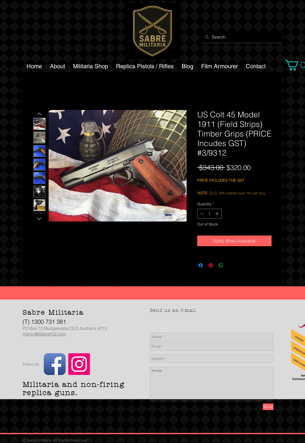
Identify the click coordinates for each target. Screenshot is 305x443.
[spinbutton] (209, 213)
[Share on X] (231, 265)
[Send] (268, 406)
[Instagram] (79, 364)
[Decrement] (201, 213)
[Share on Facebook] (200, 265)
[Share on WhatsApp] (221, 265)
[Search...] (242, 37)
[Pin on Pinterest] (211, 265)
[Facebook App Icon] (55, 364)
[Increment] (217, 213)
